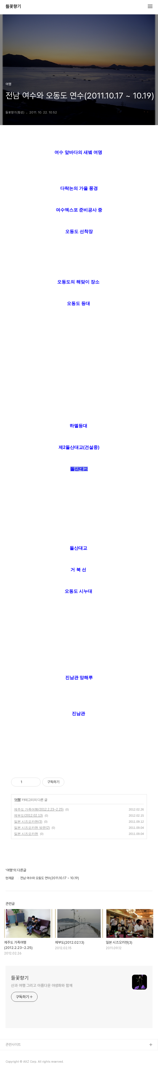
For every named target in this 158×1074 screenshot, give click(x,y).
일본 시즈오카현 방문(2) (32, 828)
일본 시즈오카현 (26, 834)
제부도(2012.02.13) (28, 815)
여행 (17, 800)
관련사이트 (13, 1044)
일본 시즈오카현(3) (28, 822)
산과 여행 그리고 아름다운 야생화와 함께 (41, 985)
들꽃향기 (13, 6)
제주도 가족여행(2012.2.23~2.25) (39, 809)
